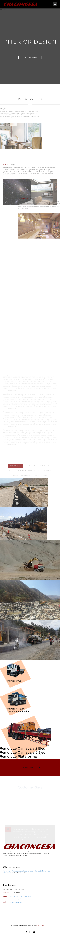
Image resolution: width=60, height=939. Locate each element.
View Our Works (30, 57)
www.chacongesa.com (18, 902)
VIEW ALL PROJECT (28, 768)
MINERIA (47, 476)
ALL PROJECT (15, 472)
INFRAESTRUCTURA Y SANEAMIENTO (24, 476)
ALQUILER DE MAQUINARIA (38, 472)
